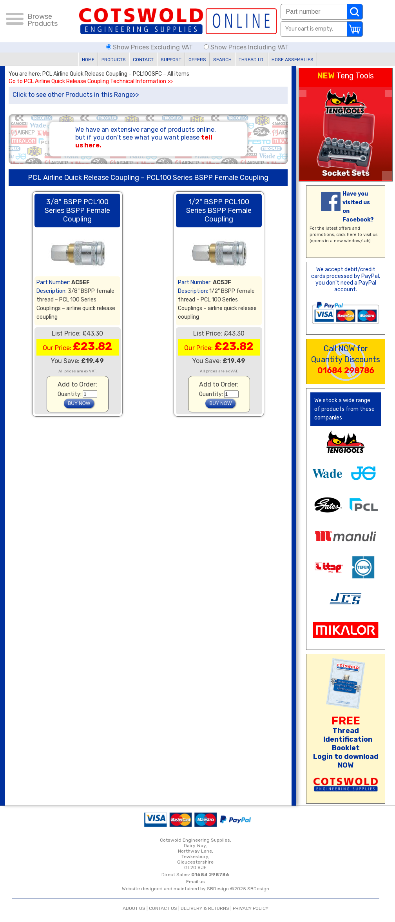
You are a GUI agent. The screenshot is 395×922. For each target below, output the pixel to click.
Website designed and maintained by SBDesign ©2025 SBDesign (195, 888)
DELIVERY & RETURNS (205, 908)
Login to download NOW (346, 761)
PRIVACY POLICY (250, 908)
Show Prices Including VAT (246, 47)
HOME (88, 59)
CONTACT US (163, 908)
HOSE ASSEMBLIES (292, 59)
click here (346, 234)
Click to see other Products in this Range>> (76, 94)
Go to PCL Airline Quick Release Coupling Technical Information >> (91, 81)
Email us (195, 881)
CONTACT (143, 59)
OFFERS (197, 59)
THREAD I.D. (252, 59)
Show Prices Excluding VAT (150, 47)
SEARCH (222, 59)
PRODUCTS (113, 59)
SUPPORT (171, 59)
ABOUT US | (136, 908)
